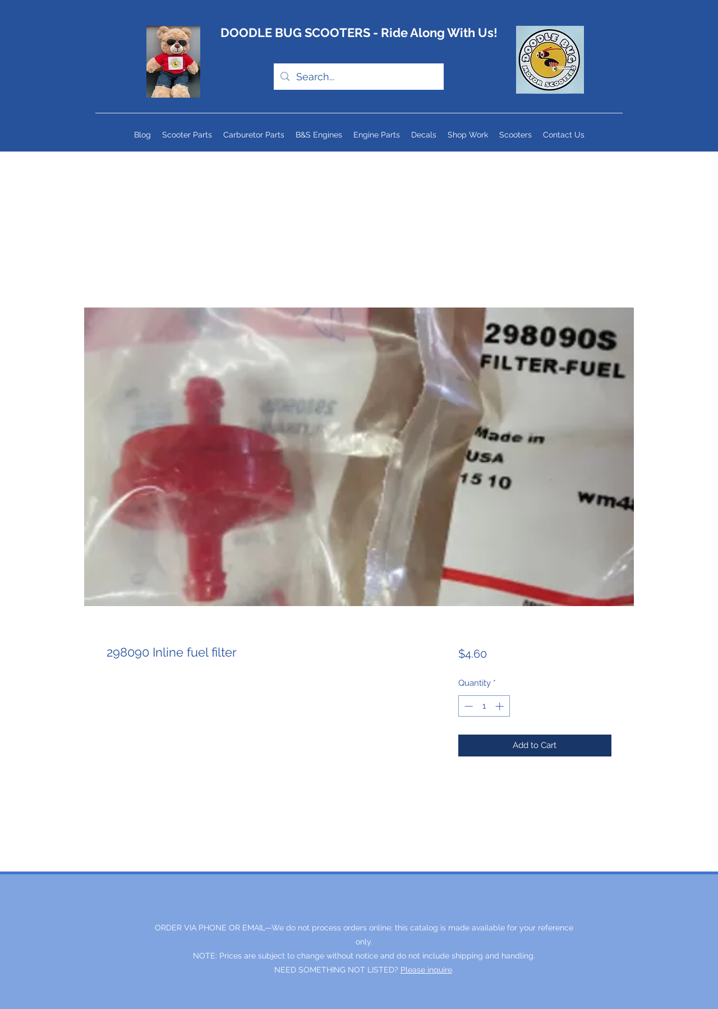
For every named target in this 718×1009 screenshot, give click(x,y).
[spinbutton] (484, 706)
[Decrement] (467, 706)
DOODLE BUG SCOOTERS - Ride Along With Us (357, 32)
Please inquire (426, 969)
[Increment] (500, 706)
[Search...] (358, 76)
